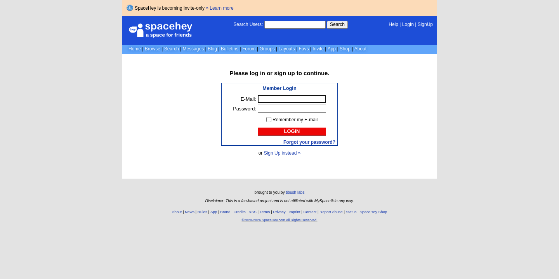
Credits (240, 212)
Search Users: (248, 24)
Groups (266, 49)
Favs (304, 49)
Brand (225, 212)
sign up (284, 73)
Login (292, 131)
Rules (202, 212)
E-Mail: (248, 99)
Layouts (287, 49)
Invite (318, 49)
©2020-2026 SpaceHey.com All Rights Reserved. (279, 220)
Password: (244, 109)
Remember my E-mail (295, 119)
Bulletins (229, 49)
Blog (212, 49)
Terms (265, 212)
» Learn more (219, 8)
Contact (310, 212)
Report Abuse (330, 212)
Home (134, 49)
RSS (253, 212)
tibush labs (295, 192)
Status (351, 212)
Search (337, 24)
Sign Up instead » (282, 153)
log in (257, 73)
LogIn (408, 24)
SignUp (425, 24)
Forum (249, 49)
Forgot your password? (309, 142)
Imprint (294, 212)
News (189, 212)
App (332, 49)
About (360, 49)
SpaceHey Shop (373, 212)
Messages (193, 49)
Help (393, 24)
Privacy (279, 212)
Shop (345, 49)
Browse (152, 49)
